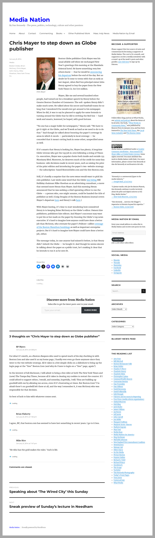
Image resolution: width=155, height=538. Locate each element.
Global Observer (120, 402)
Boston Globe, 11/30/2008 (124, 207)
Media (11, 62)
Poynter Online (119, 457)
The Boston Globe (133, 133)
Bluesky (117, 260)
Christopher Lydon (121, 376)
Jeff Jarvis (117, 414)
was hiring (92, 180)
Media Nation (29, 19)
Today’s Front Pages (121, 475)
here (57, 200)
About (22, 33)
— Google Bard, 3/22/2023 (122, 182)
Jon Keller (117, 419)
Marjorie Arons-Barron (123, 425)
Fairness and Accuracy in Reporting (127, 397)
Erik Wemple (118, 394)
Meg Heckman (119, 437)
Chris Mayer (21, 68)
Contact (32, 33)
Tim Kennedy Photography (124, 473)
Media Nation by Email (124, 33)
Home (12, 33)
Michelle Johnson (120, 440)
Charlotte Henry (120, 371)
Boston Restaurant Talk (123, 364)
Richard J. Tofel (119, 460)
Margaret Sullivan (120, 422)
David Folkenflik (120, 392)
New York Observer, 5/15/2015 (125, 197)
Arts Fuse (117, 359)
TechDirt (117, 470)
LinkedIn (117, 270)
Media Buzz (118, 432)
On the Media (119, 452)
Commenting (46, 33)
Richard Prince (119, 462)
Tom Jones (118, 478)
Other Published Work (79, 33)
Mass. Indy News (101, 33)
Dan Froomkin (119, 384)
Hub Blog (117, 404)
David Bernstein (120, 389)
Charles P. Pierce (120, 369)
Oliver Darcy (118, 450)
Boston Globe (14, 66)
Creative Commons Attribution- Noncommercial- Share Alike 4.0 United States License (128, 151)
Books (59, 33)
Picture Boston (119, 455)
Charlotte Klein (119, 374)
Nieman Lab (118, 447)
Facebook (117, 268)
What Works (118, 483)
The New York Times (128, 131)
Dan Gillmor (118, 387)
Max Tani (117, 430)
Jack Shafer (118, 407)
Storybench (118, 465)
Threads (117, 263)
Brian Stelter (118, 366)
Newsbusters (119, 445)
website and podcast (122, 120)
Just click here (123, 62)
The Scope (118, 468)
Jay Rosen (117, 412)
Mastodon (117, 265)
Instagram (118, 273)
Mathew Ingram (120, 427)
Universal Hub (119, 480)
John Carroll (118, 417)
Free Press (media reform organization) (129, 399)
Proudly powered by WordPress (34, 527)
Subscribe (90, 310)
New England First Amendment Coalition (129, 442)
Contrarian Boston (121, 382)
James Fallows (119, 409)
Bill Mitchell (118, 361)
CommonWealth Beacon (123, 379)
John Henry (14, 71)
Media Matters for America (124, 435)
